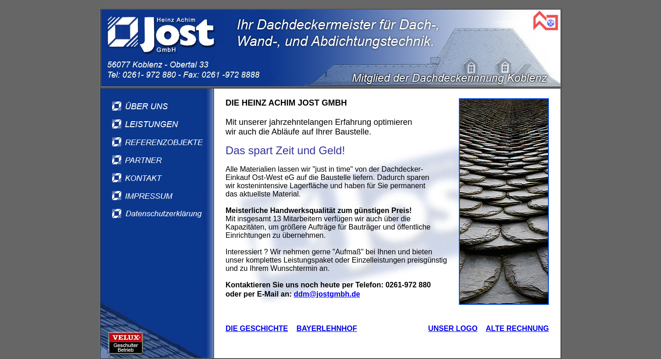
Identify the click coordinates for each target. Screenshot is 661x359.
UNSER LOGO (453, 328)
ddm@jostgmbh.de (327, 294)
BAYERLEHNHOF (326, 328)
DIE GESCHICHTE (257, 328)
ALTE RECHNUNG (517, 328)
